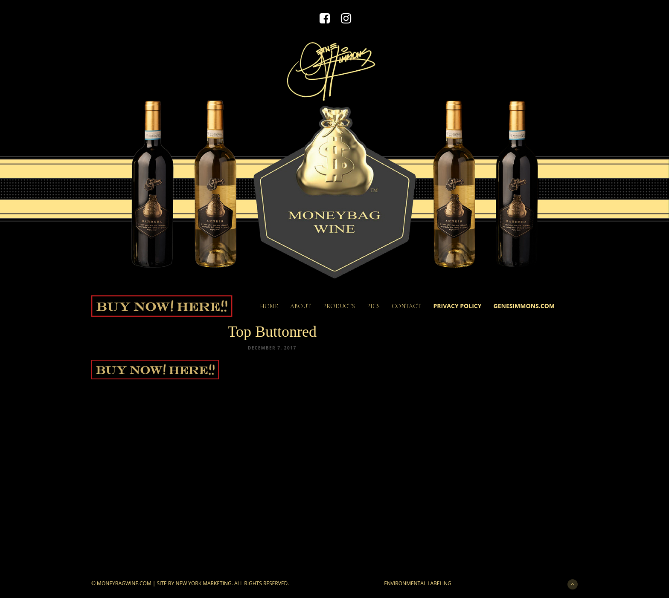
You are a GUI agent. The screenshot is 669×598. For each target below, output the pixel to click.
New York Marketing (203, 583)
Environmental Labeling (417, 583)
